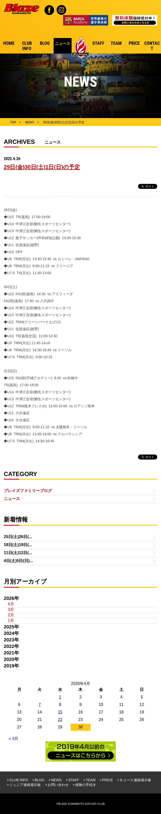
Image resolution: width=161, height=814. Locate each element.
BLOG (40, 780)
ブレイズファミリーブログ (28, 491)
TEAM (91, 780)
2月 (11, 615)
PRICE (107, 780)
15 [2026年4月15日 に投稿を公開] (60, 712)
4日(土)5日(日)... (18, 561)
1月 (11, 620)
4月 (11, 604)
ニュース (12, 499)
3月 (11, 609)
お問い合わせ (58, 785)
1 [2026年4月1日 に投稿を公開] (60, 697)
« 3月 (13, 738)
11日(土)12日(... (18, 553)
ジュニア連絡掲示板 (25, 785)
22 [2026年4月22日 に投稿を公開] (60, 719)
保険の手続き (85, 785)
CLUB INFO (18, 780)
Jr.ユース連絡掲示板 (135, 780)
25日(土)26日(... (18, 537)
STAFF (73, 780)
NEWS (56, 780)
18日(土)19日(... (18, 545)
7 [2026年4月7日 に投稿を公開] (40, 704)
